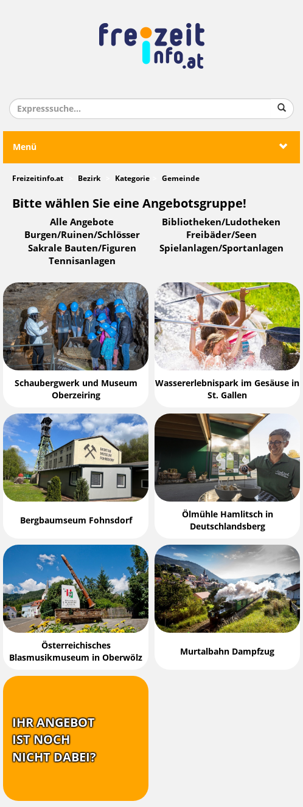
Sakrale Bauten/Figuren (82, 248)
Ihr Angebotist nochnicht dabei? (54, 739)
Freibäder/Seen (221, 235)
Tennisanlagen (82, 261)
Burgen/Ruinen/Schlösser (82, 235)
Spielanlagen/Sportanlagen (221, 248)
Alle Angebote (82, 222)
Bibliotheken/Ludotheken (221, 222)
